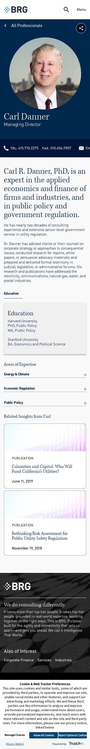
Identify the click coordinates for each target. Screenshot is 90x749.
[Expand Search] (66, 9)
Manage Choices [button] (15, 735)
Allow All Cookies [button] (44, 735)
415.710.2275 (28, 148)
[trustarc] (76, 744)
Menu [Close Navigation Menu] (81, 9)
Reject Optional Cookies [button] (72, 735)
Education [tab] (11, 293)
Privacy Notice (15, 744)
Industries (63, 660)
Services (44, 660)
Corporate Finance (19, 660)
